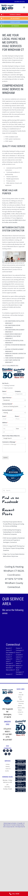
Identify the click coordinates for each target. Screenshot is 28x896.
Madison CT (19, 665)
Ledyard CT (9, 659)
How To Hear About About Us (11, 436)
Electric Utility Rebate (21, 709)
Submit (5, 457)
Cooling (7, 764)
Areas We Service (20, 696)
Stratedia (14, 823)
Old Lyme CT (9, 663)
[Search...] (14, 490)
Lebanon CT (19, 657)
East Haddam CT (10, 652)
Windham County (14, 582)
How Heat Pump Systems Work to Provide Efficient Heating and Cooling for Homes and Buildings (13, 524)
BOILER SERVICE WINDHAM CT (13, 334)
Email (4, 416)
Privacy (20, 714)
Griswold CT (19, 655)
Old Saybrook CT (10, 665)
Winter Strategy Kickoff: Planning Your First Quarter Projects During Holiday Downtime (14, 548)
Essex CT (18, 652)
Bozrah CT (9, 648)
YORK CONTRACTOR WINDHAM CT (14, 358)
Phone (17, 416)
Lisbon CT (18, 659)
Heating (7, 766)
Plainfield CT (19, 674)
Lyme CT (8, 661)
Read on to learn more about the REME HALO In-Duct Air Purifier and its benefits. (14, 220)
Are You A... (5, 383)
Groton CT (9, 657)
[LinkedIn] (9, 754)
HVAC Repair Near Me (20, 826)
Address (5, 422)
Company (18, 391)
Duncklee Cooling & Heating (17, 825)
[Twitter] (11, 750)
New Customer (8, 388)
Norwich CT (19, 661)
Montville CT (9, 668)
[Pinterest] (6, 754)
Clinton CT (9, 650)
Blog (20, 699)
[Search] (4, 490)
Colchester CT (20, 650)
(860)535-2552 (14, 365)
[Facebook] (4, 750)
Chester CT (19, 648)
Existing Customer (9, 385)
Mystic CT (18, 668)
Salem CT (18, 663)
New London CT (10, 670)
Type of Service (7, 397)
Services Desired (7, 404)
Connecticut (14, 587)
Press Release (20, 701)
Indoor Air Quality (8, 770)
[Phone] (20, 418)
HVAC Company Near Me (8, 826)
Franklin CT (9, 655)
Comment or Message (9, 442)
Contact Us (20, 712)
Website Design (7, 823)
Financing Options (20, 704)
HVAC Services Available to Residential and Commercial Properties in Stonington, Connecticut (13, 540)
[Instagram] (7, 750)
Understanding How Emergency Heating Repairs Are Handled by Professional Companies (12, 532)
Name (4, 391)
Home (20, 692)
